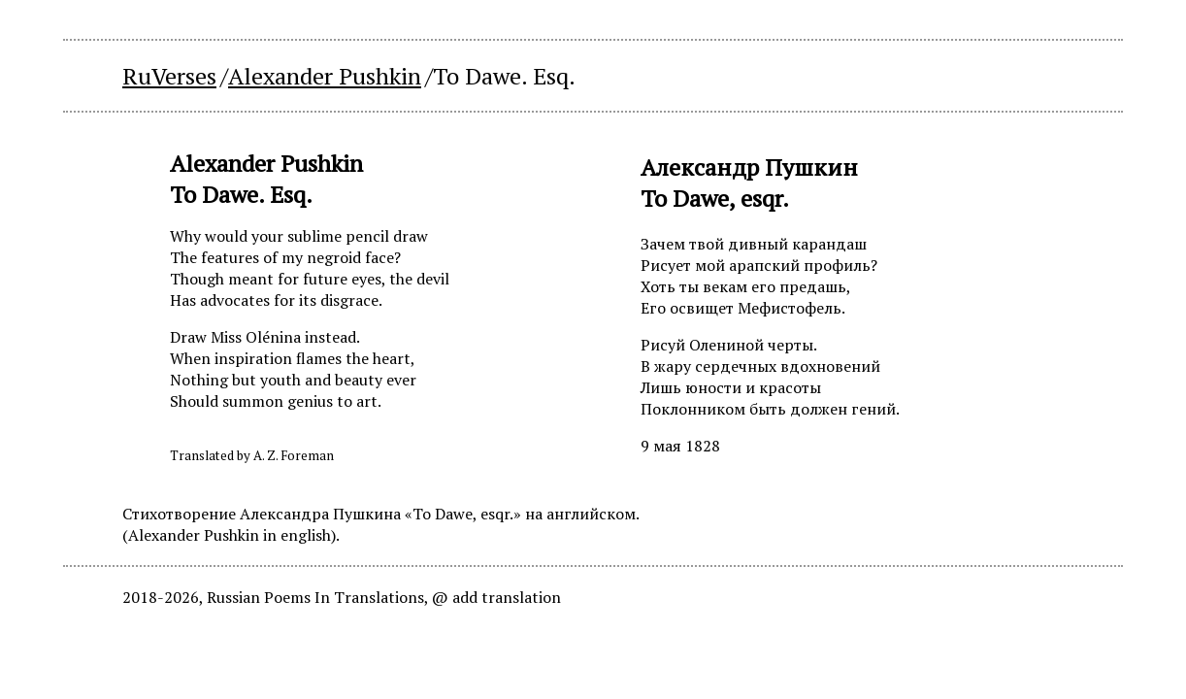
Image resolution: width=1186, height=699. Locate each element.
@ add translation (496, 597)
